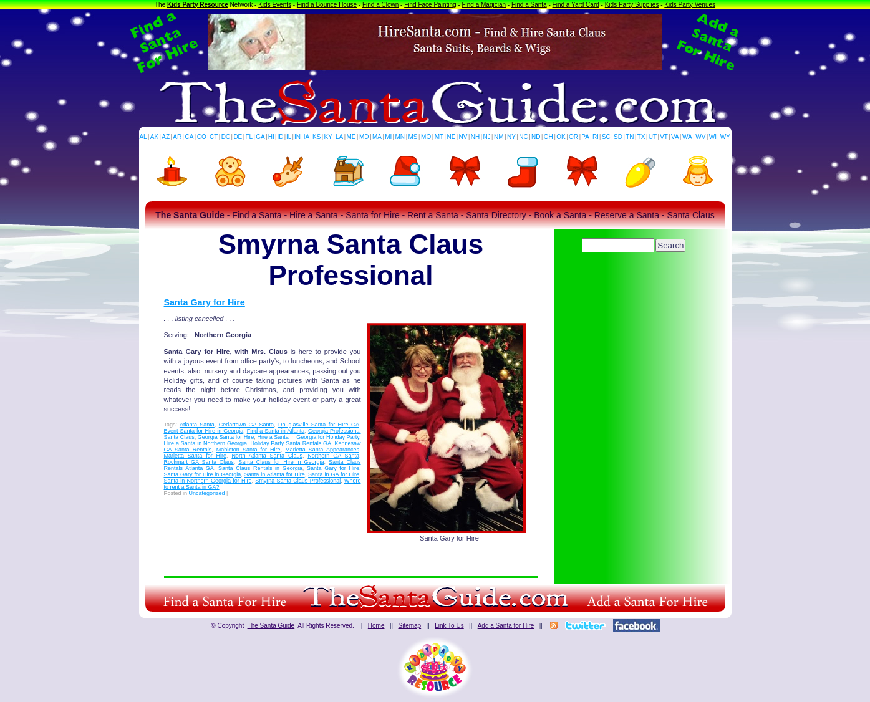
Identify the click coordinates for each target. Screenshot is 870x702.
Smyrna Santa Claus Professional (298, 481)
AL (143, 136)
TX (641, 136)
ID (280, 136)
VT (664, 136)
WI (713, 136)
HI (271, 136)
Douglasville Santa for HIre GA (318, 424)
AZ (166, 136)
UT (653, 136)
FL (249, 136)
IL (288, 136)
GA (260, 136)
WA (687, 136)
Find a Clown (380, 4)
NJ (486, 136)
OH (548, 136)
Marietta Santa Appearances (322, 449)
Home (376, 625)
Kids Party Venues (689, 4)
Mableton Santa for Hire (248, 449)
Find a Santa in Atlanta (276, 431)
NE (451, 136)
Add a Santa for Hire (506, 625)
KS (316, 136)
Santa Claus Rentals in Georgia (260, 468)
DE (237, 136)
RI (595, 136)
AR (177, 136)
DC (225, 136)
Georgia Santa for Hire (226, 437)
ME (351, 136)
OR (573, 136)
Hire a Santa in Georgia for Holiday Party (308, 437)
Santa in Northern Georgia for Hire (208, 481)
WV (700, 136)
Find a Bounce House (327, 4)
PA (585, 136)
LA (339, 136)
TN (630, 136)
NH (475, 136)
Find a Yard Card (576, 4)
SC (606, 136)
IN (297, 136)
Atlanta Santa (197, 424)
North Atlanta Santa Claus (266, 456)
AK (154, 136)
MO (426, 136)
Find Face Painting (430, 4)
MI (388, 136)
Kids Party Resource (197, 4)
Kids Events (274, 4)
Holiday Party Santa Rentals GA (290, 443)
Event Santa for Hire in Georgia (204, 431)
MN (400, 136)
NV (463, 136)
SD (618, 136)
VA (675, 136)
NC (523, 136)
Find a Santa (529, 4)
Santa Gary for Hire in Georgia (202, 474)
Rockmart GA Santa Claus (199, 462)
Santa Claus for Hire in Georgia (281, 462)
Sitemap (409, 625)
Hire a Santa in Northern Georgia (206, 443)
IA (306, 136)
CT (214, 136)
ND (535, 136)
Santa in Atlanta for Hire (274, 474)
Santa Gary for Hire (204, 302)
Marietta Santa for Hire (195, 456)
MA (377, 136)
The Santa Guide (271, 625)
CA (189, 136)
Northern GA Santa (333, 456)
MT (439, 136)
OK (560, 136)
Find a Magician (484, 4)
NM (499, 136)
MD (364, 136)
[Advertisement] (635, 290)
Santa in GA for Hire (333, 474)
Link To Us (449, 625)
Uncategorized (207, 493)
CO (201, 136)
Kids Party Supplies (632, 4)
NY (511, 136)
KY (328, 136)
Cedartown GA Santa (246, 424)
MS (413, 136)
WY (725, 136)
